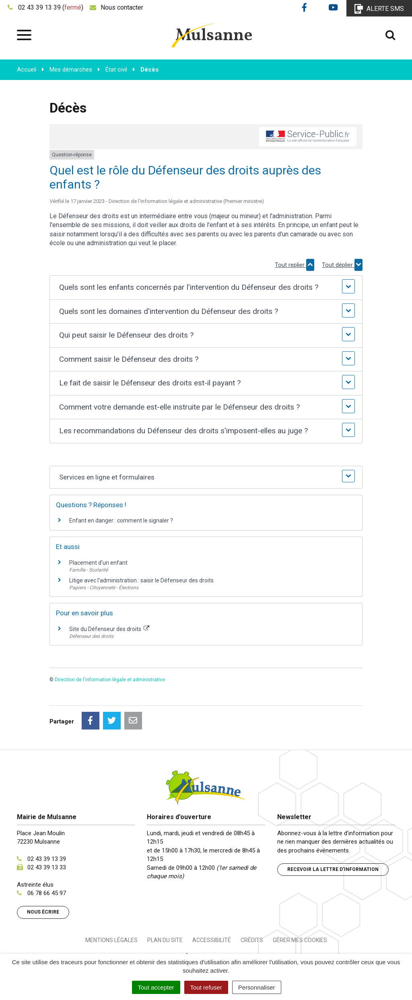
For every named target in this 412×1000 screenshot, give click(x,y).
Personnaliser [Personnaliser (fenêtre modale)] (256, 987)
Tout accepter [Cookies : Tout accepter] (156, 987)
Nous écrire (43, 912)
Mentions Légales (111, 940)
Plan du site (165, 940)
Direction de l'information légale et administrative (110, 679)
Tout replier (294, 265)
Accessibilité (211, 940)
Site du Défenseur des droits (109, 629)
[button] (206, 287)
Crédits (252, 940)
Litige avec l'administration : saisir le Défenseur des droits (141, 580)
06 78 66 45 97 (46, 893)
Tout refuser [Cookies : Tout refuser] (206, 987)
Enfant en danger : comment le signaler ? (121, 520)
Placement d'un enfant (98, 562)
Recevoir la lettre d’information (333, 869)
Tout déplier (342, 265)
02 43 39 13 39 (46, 859)
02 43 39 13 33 (46, 867)
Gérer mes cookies (300, 940)
